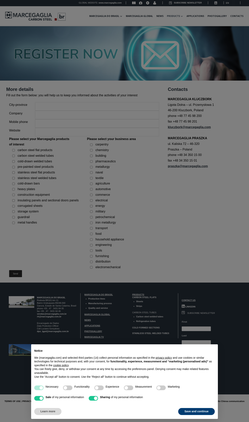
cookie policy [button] (60, 365)
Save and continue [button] (196, 411)
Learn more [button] (47, 411)
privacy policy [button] (164, 357)
